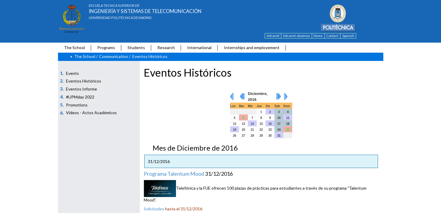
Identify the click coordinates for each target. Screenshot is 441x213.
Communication (113, 56)
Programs (106, 47)
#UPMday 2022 (77, 96)
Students (136, 47)
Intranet (273, 36)
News (318, 36)
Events (69, 73)
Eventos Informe (78, 88)
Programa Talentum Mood (174, 173)
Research (166, 47)
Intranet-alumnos (296, 36)
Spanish (348, 36)
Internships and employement (252, 47)
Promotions (74, 104)
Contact (332, 36)
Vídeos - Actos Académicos (88, 112)
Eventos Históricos (80, 80)
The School (74, 47)
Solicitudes (154, 208)
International (199, 47)
